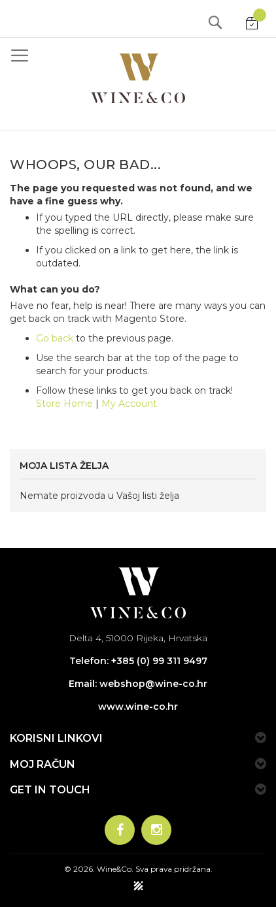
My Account (129, 403)
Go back (54, 338)
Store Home (64, 403)
